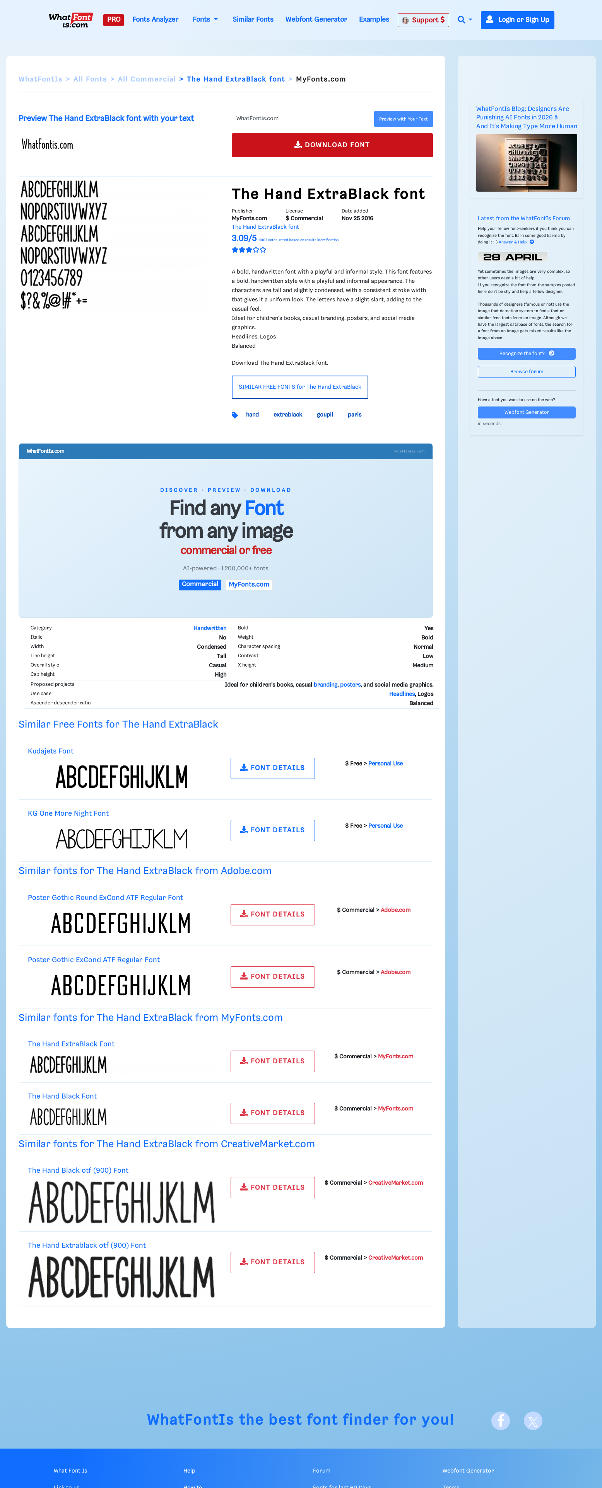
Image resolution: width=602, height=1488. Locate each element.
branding (325, 685)
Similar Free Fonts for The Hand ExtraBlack (118, 724)
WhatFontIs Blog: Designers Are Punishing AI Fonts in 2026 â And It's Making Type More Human (526, 118)
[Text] (301, 119)
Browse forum (527, 371)
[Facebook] (500, 1420)
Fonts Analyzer (155, 19)
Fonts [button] (202, 19)
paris (354, 415)
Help (189, 1471)
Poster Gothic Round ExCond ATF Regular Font (105, 897)
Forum (321, 1471)
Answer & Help (516, 242)
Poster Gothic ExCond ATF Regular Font (94, 960)
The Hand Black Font (62, 1096)
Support (423, 20)
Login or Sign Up (517, 20)
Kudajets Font (51, 751)
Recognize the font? (526, 353)
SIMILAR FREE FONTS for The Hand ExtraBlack (300, 387)
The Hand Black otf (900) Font (78, 1170)
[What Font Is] (71, 20)
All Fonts (90, 79)
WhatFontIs (41, 79)
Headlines (402, 694)
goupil (325, 415)
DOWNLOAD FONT (332, 145)
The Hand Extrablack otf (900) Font (87, 1245)
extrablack (288, 415)
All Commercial (147, 79)
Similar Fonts (253, 19)
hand (252, 415)
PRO (113, 19)
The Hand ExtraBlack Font (71, 1044)
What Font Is (70, 1471)
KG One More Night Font (68, 813)
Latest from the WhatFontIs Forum (524, 219)
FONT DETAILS (272, 768)
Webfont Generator (316, 19)
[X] (533, 1420)
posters (350, 685)
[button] (465, 20)
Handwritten (209, 629)
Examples (374, 19)
